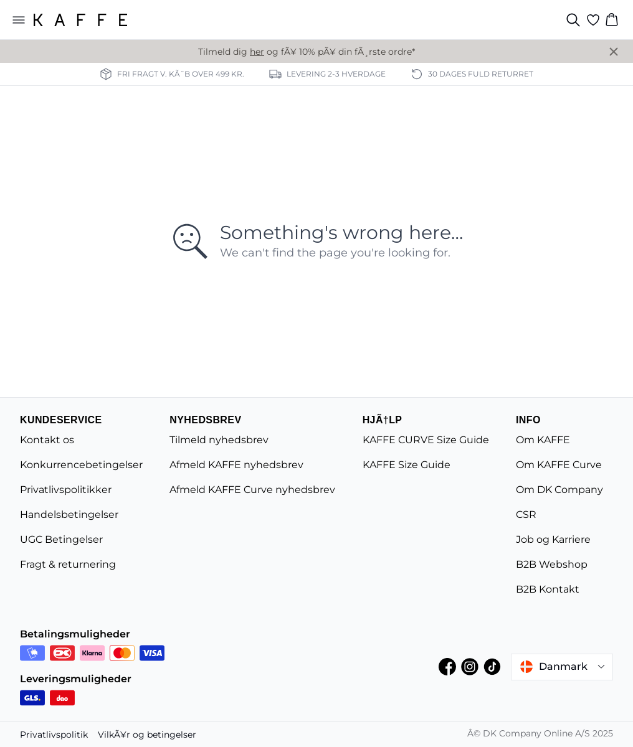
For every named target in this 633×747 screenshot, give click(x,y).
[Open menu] (18, 20)
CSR (526, 514)
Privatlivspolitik (54, 734)
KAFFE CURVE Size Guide (426, 440)
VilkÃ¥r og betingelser (147, 734)
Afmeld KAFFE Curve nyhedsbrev (252, 490)
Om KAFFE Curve (559, 465)
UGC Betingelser (61, 539)
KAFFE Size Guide (406, 465)
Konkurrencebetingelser (81, 465)
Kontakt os (47, 440)
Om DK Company (559, 490)
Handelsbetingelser (69, 514)
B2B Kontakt (547, 589)
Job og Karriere (553, 539)
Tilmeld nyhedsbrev (219, 440)
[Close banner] (613, 51)
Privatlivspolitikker (66, 490)
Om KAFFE (543, 440)
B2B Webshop (552, 564)
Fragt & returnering (68, 564)
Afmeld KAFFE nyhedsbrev (236, 465)
